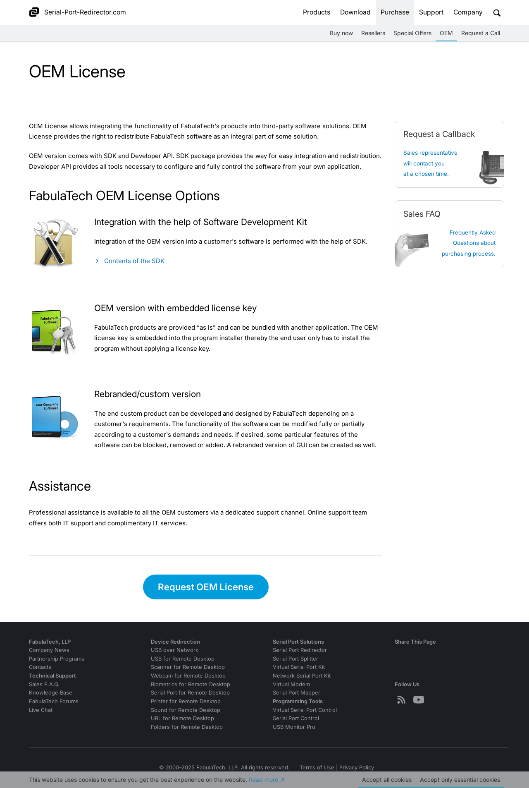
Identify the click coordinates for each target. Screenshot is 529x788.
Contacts (40, 667)
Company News (49, 650)
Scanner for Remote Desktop (188, 667)
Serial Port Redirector (300, 650)
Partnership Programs (56, 659)
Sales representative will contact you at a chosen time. (430, 163)
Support (431, 12)
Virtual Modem (291, 684)
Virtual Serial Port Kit (299, 667)
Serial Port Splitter (295, 659)
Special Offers (412, 32)
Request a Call (480, 32)
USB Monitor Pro (294, 727)
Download (355, 12)
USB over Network (174, 650)
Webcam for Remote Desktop (188, 676)
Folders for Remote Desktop (187, 727)
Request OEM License (206, 586)
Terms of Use (317, 767)
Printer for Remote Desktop (186, 701)
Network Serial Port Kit (302, 676)
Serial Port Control (296, 718)
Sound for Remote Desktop (185, 710)
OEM (446, 32)
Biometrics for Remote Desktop (190, 684)
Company (468, 12)
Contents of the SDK (134, 261)
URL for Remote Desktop (182, 718)
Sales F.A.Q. (44, 684)
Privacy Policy (356, 767)
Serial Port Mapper (296, 693)
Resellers (373, 32)
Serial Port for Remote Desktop (190, 693)
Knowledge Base (50, 693)
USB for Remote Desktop (182, 659)
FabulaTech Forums (54, 701)
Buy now (341, 32)
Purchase (395, 12)
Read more (263, 779)
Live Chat (40, 710)
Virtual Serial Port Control (305, 710)
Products (316, 12)
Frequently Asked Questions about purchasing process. (469, 243)
